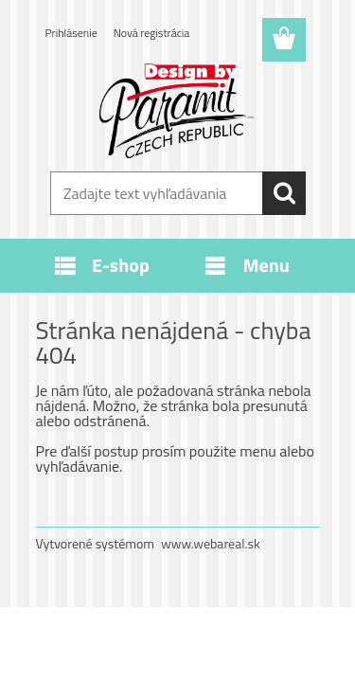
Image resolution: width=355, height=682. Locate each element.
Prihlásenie (71, 33)
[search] (284, 193)
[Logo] (177, 110)
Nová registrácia (152, 33)
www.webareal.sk (210, 543)
